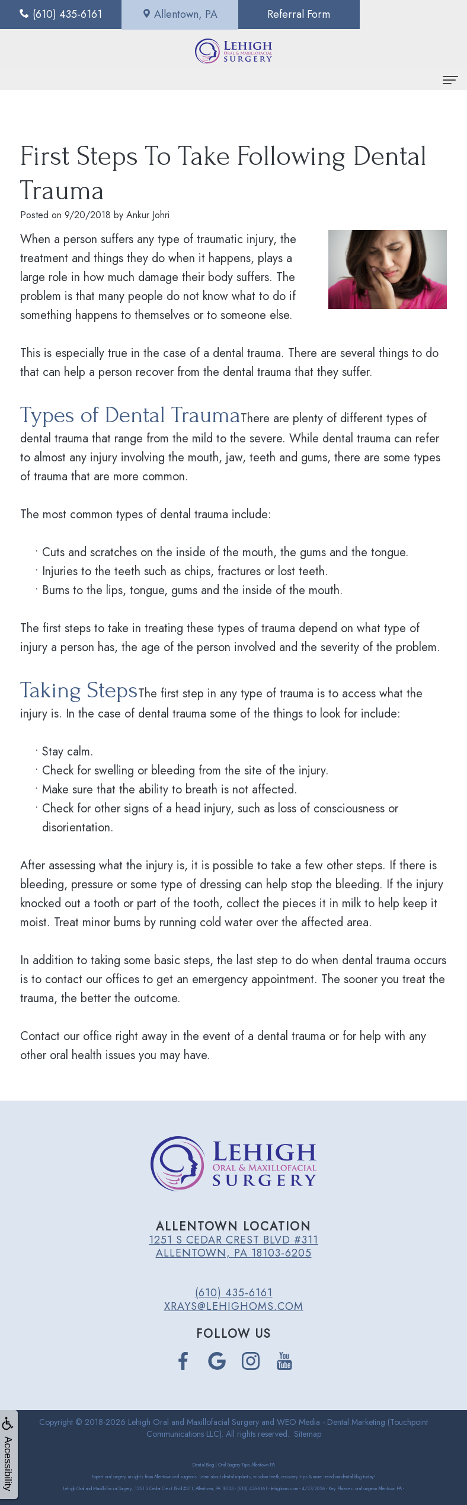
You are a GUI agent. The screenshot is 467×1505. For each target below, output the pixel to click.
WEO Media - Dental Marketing (331, 1422)
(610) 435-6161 (234, 1292)
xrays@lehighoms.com (233, 1306)
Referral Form (292, 14)
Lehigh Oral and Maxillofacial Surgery (193, 1422)
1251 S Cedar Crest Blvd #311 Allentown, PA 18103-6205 (233, 1246)
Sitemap (307, 1434)
